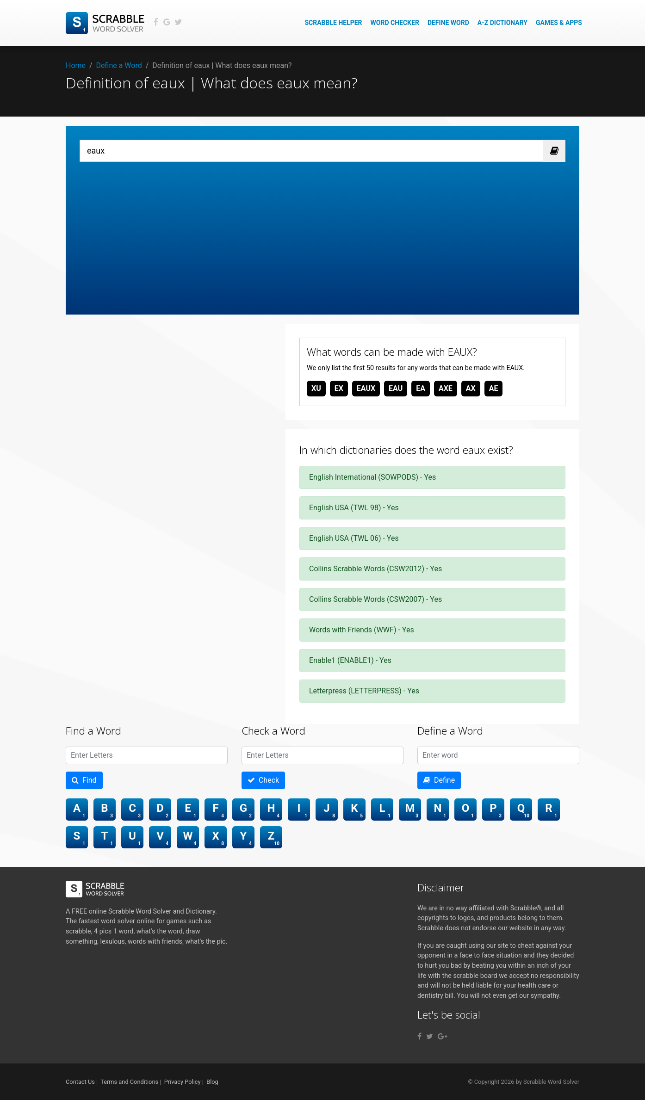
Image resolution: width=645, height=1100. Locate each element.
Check (263, 780)
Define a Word (119, 65)
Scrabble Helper (333, 22)
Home (76, 65)
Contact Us (80, 1081)
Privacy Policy (182, 1081)
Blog (212, 1081)
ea (420, 388)
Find (84, 780)
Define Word (448, 22)
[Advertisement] (322, 231)
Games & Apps (559, 22)
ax (471, 388)
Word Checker (395, 22)
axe (446, 388)
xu (316, 388)
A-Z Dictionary (502, 22)
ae (493, 388)
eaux (366, 388)
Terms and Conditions (129, 1081)
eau (396, 388)
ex (339, 388)
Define (439, 780)
